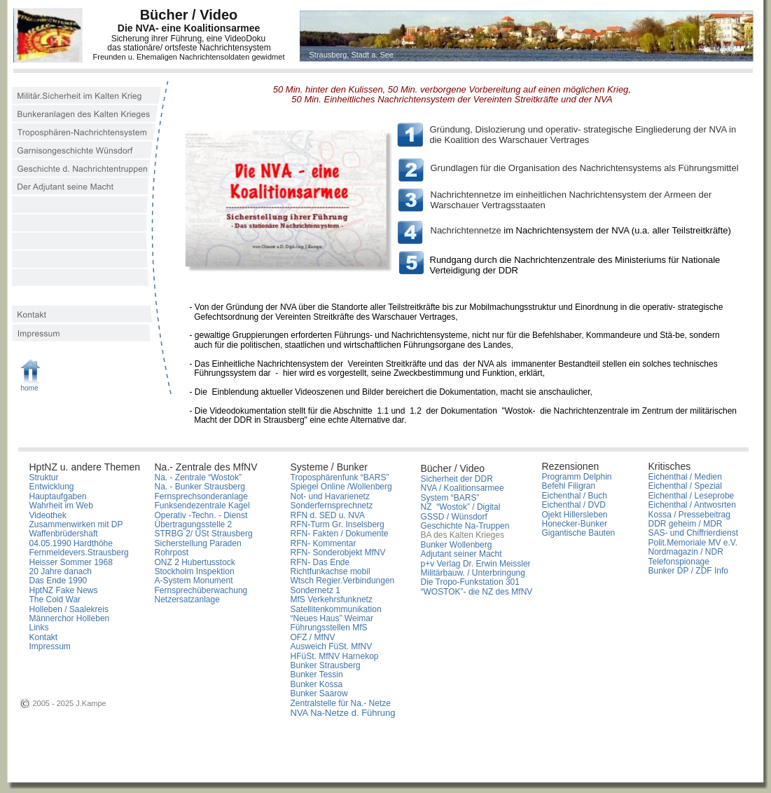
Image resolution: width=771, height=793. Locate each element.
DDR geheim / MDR (685, 524)
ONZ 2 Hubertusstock (195, 562)
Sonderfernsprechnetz (332, 505)
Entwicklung (51, 487)
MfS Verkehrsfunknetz (332, 599)
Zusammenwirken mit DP (76, 524)
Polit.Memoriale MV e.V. (693, 543)
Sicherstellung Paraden (198, 543)
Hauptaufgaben (58, 496)
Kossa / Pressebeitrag (689, 515)
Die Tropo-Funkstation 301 (470, 582)
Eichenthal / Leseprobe (691, 496)
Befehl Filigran (569, 486)
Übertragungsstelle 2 (193, 524)
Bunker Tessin (317, 674)
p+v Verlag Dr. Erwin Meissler (476, 564)
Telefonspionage (678, 562)
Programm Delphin (577, 477)
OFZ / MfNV (313, 637)
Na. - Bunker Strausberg (200, 487)
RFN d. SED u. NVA (328, 515)
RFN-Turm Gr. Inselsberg (337, 524)
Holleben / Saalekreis (69, 609)
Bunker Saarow (319, 693)
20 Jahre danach (60, 571)
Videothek (48, 515)
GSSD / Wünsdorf (454, 517)
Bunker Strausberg (327, 665)
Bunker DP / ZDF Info (688, 571)
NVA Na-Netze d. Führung (343, 712)
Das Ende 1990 (58, 580)
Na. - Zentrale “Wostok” (198, 477)
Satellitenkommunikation (336, 609)
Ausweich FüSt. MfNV (332, 646)
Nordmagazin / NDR (685, 552)
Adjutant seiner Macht (461, 554)
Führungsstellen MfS (329, 627)
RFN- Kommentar (323, 543)
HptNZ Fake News (63, 590)
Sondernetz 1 (315, 590)
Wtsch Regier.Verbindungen (343, 580)
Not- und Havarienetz (330, 496)
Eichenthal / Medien (685, 477)
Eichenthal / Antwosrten (692, 505)
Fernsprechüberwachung (201, 590)
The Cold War (55, 599)
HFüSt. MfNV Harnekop (335, 656)
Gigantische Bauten (579, 533)
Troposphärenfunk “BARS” (340, 477)
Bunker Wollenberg (456, 545)
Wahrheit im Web (61, 505)
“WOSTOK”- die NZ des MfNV (477, 592)
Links (39, 627)
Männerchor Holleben (69, 618)
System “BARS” (450, 498)
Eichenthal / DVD (574, 505)
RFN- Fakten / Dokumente (340, 533)
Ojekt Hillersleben (575, 515)
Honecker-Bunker (574, 524)
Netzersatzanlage (187, 599)
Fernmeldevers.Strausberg (79, 552)
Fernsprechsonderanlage (201, 496)
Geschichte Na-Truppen (465, 526)
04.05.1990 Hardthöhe (71, 543)
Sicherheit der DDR (457, 479)
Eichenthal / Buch (574, 496)
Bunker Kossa (317, 684)
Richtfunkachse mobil (330, 571)
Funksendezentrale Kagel (202, 505)
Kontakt (43, 637)
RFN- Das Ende (320, 562)
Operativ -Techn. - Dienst (201, 515)
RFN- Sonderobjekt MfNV (338, 552)
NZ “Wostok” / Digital (461, 507)
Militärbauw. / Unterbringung (473, 573)
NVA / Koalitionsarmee (462, 488)
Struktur (44, 477)
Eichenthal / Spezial (685, 486)
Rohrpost (172, 552)
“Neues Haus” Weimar (332, 618)
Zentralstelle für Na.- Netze (341, 703)
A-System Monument (194, 580)
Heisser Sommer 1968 (71, 562)
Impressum (50, 646)
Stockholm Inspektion (195, 571)
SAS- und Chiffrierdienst (693, 533)
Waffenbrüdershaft (63, 533)
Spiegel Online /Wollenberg (341, 487)
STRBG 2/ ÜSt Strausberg (204, 533)
